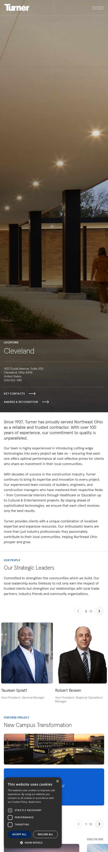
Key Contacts (19, 393)
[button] (33, 842)
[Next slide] (99, 611)
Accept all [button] (19, 834)
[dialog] (33, 812)
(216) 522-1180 (13, 380)
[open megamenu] (79, 8)
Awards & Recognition (26, 402)
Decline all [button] (45, 834)
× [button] (57, 781)
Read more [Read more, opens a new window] (35, 802)
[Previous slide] (78, 611)
